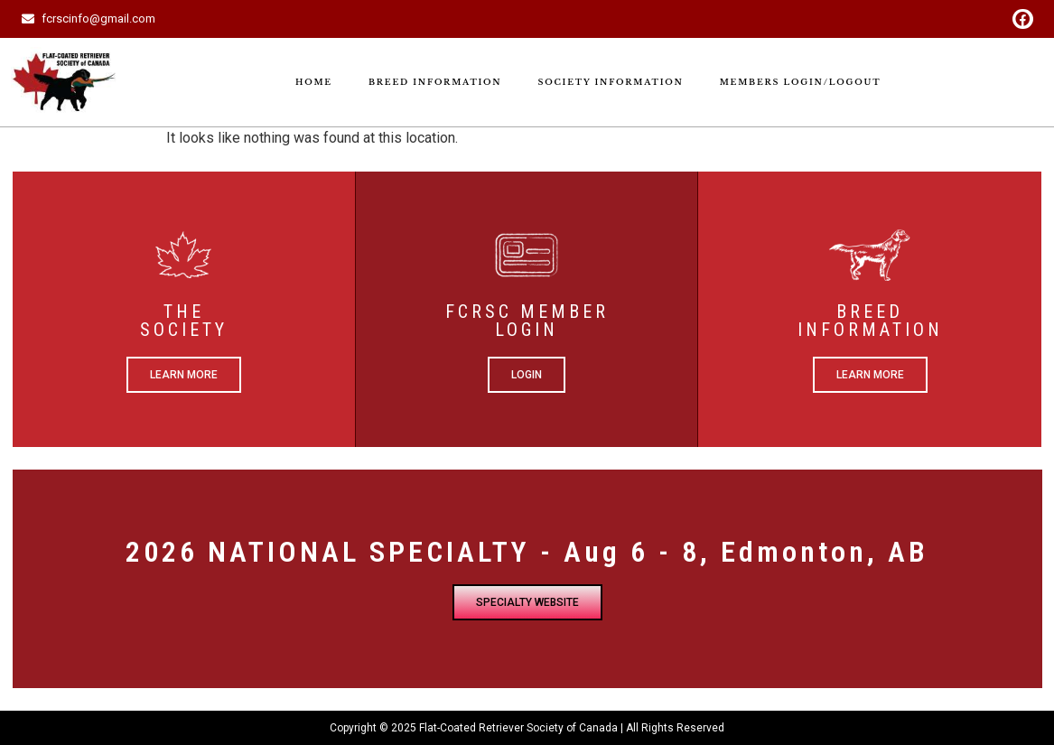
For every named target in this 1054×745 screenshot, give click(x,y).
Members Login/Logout (800, 82)
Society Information (610, 82)
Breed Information (435, 82)
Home (313, 82)
